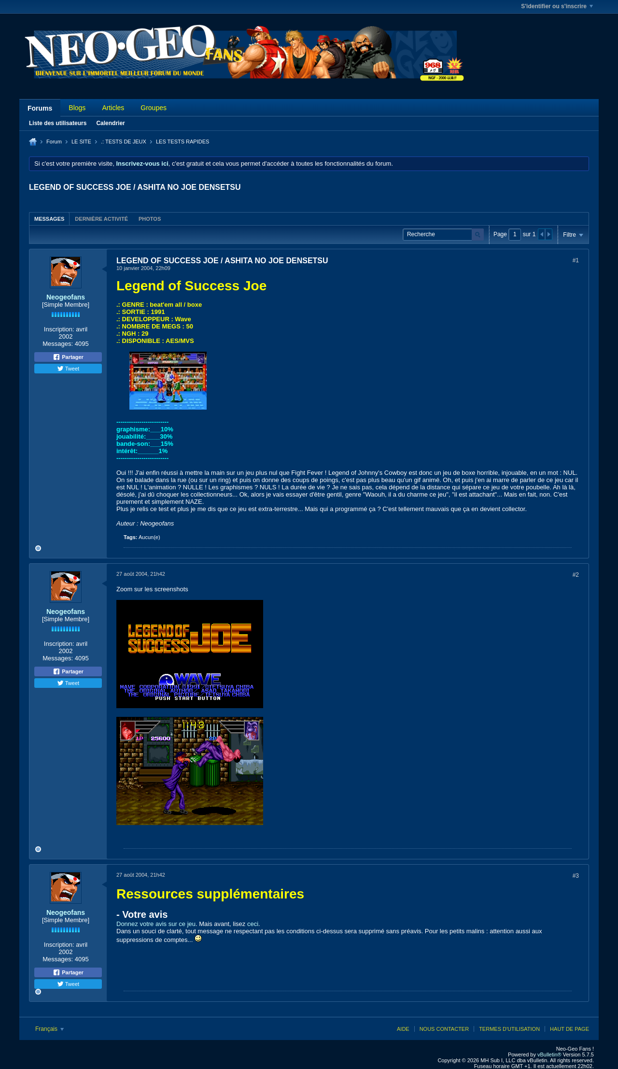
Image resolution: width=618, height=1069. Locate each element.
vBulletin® (549, 1054)
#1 (576, 260)
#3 (576, 875)
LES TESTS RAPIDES (182, 141)
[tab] (49, 218)
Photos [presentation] (150, 219)
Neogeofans (65, 297)
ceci (252, 923)
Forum (54, 141)
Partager (68, 357)
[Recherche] (443, 234)
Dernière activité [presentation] (101, 219)
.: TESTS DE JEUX (123, 141)
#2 (576, 574)
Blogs (77, 108)
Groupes (153, 108)
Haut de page (569, 1029)
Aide (403, 1029)
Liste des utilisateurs (57, 123)
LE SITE (81, 141)
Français (49, 1029)
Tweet (68, 368)
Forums (40, 108)
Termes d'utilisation (509, 1029)
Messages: (57, 343)
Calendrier (110, 123)
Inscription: (59, 329)
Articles (113, 108)
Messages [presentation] (49, 219)
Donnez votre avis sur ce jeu (156, 923)
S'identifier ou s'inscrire (557, 6)
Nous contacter (444, 1029)
